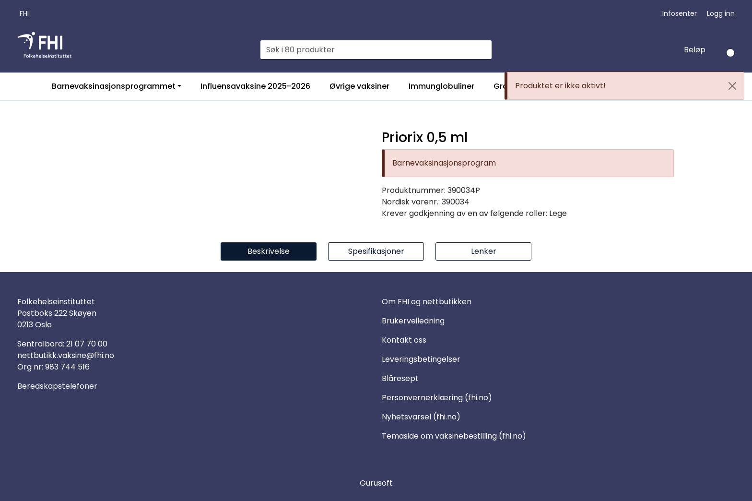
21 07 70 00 (86, 343)
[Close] (732, 85)
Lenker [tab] (483, 251)
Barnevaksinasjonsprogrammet (114, 86)
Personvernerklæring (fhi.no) (437, 397)
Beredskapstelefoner (57, 386)
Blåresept (400, 378)
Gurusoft (376, 483)
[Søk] (370, 50)
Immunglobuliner (441, 86)
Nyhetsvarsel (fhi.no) (421, 416)
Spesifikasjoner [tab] (376, 251)
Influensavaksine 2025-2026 (255, 86)
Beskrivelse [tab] (268, 251)
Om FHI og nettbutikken (426, 301)
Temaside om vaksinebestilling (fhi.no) (454, 435)
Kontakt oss (404, 340)
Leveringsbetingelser (421, 359)
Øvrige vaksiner (359, 86)
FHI (24, 13)
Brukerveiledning (413, 320)
